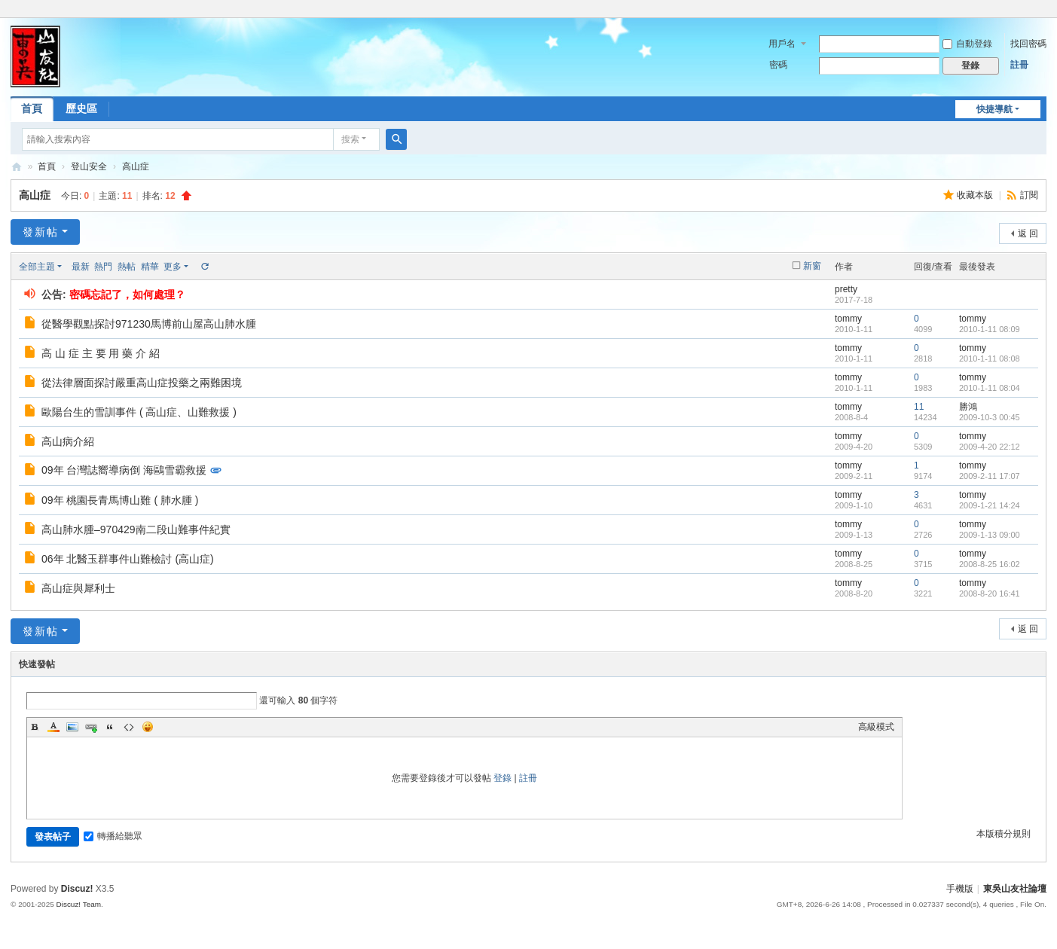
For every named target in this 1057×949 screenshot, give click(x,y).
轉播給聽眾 (113, 836)
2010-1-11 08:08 (989, 358)
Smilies (147, 726)
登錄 (502, 778)
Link (91, 726)
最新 (81, 266)
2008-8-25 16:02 (989, 564)
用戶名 (782, 43)
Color (53, 726)
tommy (848, 318)
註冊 (1019, 65)
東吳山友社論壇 (17, 167)
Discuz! (77, 888)
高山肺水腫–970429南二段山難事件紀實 (136, 529)
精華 (150, 266)
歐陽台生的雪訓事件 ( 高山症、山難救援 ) (139, 412)
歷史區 (81, 108)
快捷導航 (994, 109)
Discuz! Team (79, 904)
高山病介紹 (67, 441)
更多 (172, 266)
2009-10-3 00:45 (989, 417)
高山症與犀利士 (78, 588)
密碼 (778, 65)
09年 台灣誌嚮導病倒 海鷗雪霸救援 (123, 470)
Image (72, 726)
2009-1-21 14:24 (989, 505)
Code (128, 726)
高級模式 (876, 727)
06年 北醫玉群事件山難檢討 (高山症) (127, 559)
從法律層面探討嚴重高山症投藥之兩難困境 (141, 383)
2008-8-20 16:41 (989, 593)
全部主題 (37, 266)
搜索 (350, 139)
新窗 (812, 266)
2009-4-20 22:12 (989, 446)
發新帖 (41, 232)
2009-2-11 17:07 (989, 476)
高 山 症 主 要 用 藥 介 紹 (100, 353)
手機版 (959, 888)
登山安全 (89, 166)
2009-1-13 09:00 (989, 534)
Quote (110, 726)
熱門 (103, 266)
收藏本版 (976, 195)
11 (919, 406)
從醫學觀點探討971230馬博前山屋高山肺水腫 (148, 324)
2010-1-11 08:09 (989, 329)
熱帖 (127, 266)
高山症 (135, 166)
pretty (846, 289)
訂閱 (1029, 195)
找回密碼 (1028, 43)
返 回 (1028, 233)
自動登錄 (967, 43)
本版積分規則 (1003, 833)
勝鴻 (968, 406)
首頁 (31, 108)
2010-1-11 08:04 (989, 387)
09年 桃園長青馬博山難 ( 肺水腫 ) (119, 500)
